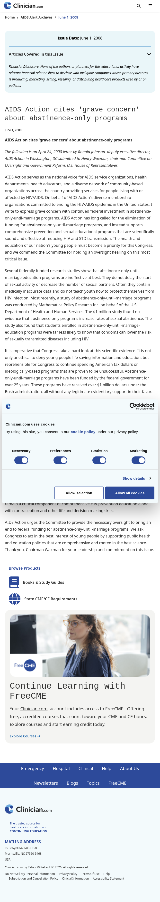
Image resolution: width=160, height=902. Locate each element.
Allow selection (79, 493)
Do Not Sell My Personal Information (30, 874)
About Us (129, 768)
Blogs (72, 783)
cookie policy (83, 432)
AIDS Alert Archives (37, 17)
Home (10, 17)
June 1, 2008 (68, 17)
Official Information (75, 878)
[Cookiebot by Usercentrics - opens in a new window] (133, 406)
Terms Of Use (90, 874)
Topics (93, 783)
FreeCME (117, 783)
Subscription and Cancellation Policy (33, 878)
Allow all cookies (130, 493)
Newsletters (46, 783)
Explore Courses (25, 736)
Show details (134, 478)
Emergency (32, 768)
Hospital (61, 768)
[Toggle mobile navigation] (150, 6)
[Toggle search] (138, 6)
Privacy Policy (68, 874)
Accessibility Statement (108, 878)
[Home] (23, 6)
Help (106, 768)
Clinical (86, 768)
